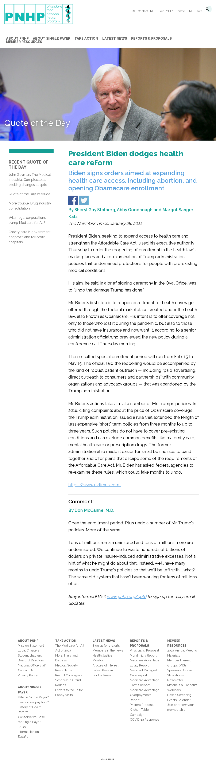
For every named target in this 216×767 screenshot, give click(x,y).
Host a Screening (179, 695)
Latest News (104, 640)
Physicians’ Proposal (144, 650)
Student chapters (30, 655)
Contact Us (26, 670)
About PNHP (28, 640)
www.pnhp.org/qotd (126, 596)
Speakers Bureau (179, 670)
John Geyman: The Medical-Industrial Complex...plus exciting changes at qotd (30, 180)
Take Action (65, 640)
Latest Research (104, 670)
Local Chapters (28, 650)
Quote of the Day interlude (29, 194)
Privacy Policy (28, 675)
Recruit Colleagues (68, 675)
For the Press (102, 675)
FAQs (22, 727)
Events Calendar (178, 700)
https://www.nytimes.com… (94, 484)
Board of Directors (31, 660)
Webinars (174, 690)
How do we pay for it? (33, 702)
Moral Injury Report (143, 655)
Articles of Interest (105, 665)
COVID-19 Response (144, 719)
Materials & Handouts (182, 685)
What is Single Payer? (33, 697)
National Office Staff (32, 665)
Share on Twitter (84, 200)
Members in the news (108, 650)
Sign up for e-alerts (106, 645)
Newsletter (175, 680)
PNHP (38, 14)
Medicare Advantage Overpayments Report (144, 695)
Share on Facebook (73, 200)
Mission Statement (31, 645)
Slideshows (175, 675)
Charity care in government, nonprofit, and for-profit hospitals (30, 237)
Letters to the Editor (69, 690)
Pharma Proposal (142, 705)
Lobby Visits (64, 695)
